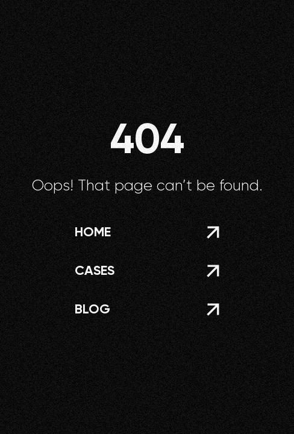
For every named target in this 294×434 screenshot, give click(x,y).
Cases (94, 270)
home (93, 232)
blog (92, 309)
